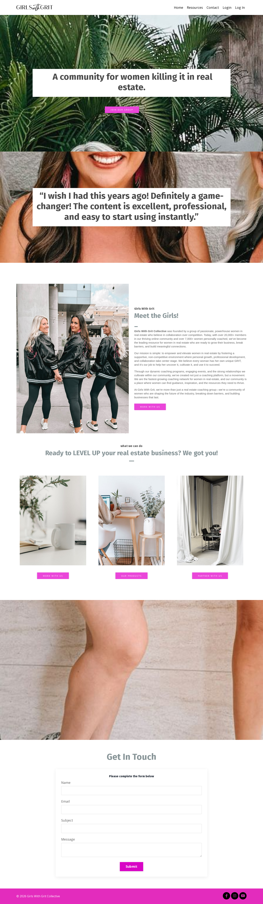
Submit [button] (132, 866)
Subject (67, 820)
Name (65, 782)
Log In (240, 7)
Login (227, 7)
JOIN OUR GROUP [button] (122, 109)
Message (68, 839)
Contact (213, 7)
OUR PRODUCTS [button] (131, 575)
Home (178, 7)
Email (65, 801)
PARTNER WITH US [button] (210, 575)
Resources (195, 7)
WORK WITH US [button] (150, 406)
